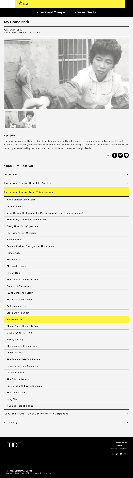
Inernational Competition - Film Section (27, 183)
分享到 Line (126, 155)
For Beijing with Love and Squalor (25, 386)
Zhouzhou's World (16, 392)
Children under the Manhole (22, 346)
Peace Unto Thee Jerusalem (22, 366)
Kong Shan (12, 399)
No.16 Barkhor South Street (21, 200)
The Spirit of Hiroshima (19, 299)
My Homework (14, 319)
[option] (66, 74)
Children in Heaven (17, 266)
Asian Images (12, 422)
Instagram (125, 454)
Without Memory (16, 206)
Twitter (116, 454)
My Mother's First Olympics (21, 233)
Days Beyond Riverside (19, 333)
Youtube (121, 454)
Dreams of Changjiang (19, 286)
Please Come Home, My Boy (22, 326)
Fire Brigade (13, 273)
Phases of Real (15, 352)
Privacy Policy (121, 446)
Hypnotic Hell (14, 239)
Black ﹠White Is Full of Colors (23, 279)
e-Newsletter (121, 442)
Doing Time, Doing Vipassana (22, 226)
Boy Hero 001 (14, 259)
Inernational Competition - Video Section (28, 192)
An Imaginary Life (16, 306)
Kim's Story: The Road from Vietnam (26, 219)
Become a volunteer (118, 449)
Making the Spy (15, 339)
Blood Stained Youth (18, 313)
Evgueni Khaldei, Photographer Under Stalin (31, 246)
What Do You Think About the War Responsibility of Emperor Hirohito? (45, 213)
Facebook (112, 454)
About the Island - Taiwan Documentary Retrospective (36, 413)
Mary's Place (14, 253)
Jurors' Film (11, 174)
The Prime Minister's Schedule (23, 359)
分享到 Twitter (120, 155)
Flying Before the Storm (20, 293)
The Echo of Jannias (18, 379)
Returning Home (16, 372)
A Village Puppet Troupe (20, 406)
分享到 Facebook (114, 155)
